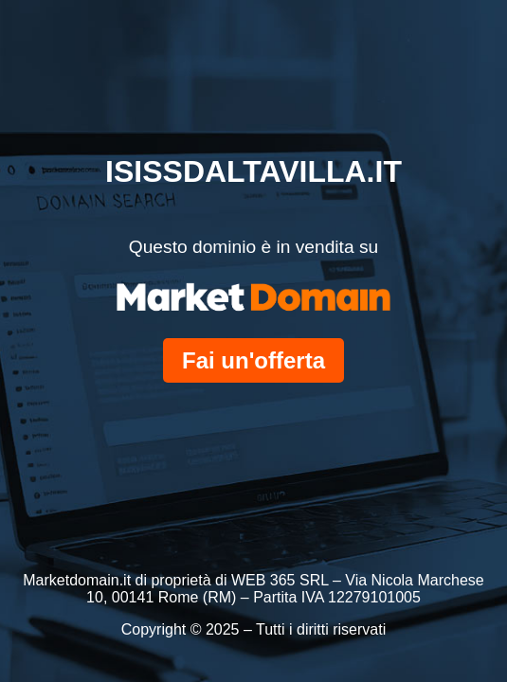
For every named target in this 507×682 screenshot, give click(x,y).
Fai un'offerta (253, 360)
